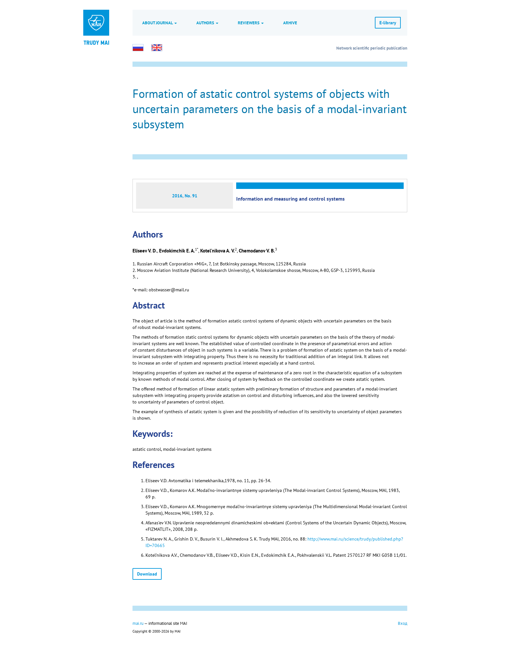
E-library (387, 23)
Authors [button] (207, 22)
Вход (402, 623)
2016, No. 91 (184, 196)
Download (147, 574)
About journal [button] (159, 22)
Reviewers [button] (251, 22)
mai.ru (138, 623)
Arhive (290, 22)
